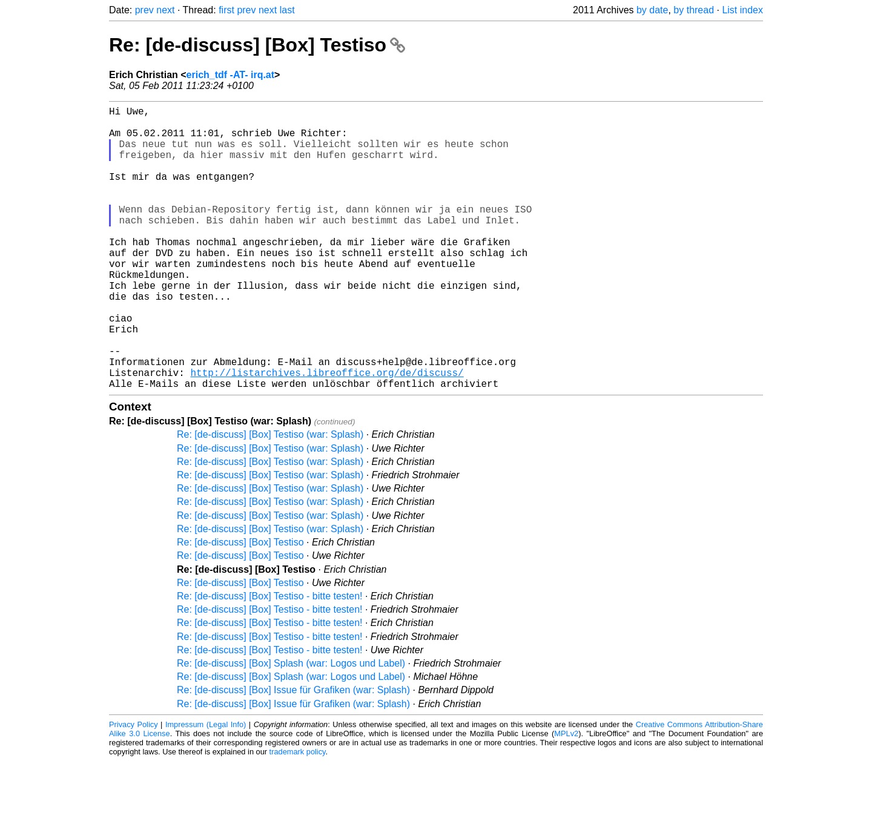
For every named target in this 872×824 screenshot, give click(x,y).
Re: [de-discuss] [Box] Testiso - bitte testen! (270, 659)
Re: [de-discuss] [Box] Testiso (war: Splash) (270, 497)
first (226, 10)
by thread (693, 10)
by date (652, 10)
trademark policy (297, 814)
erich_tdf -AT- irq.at (231, 75)
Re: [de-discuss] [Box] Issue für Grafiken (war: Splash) (293, 753)
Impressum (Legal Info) (205, 787)
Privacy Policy (133, 787)
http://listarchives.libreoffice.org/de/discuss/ (326, 433)
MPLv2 (566, 796)
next (165, 10)
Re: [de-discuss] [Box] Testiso (257, 45)
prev (144, 10)
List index (742, 10)
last (287, 10)
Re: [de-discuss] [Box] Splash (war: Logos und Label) (291, 726)
